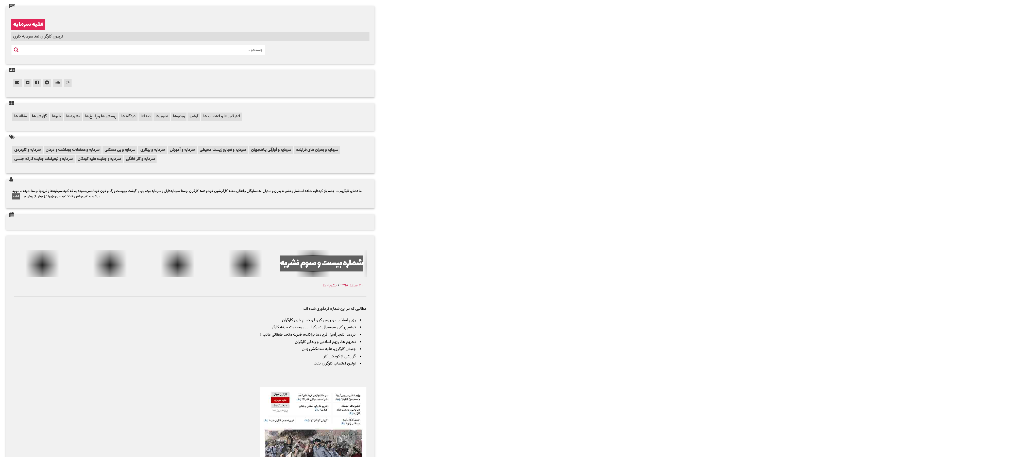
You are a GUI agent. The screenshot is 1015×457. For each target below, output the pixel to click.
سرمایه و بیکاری (152, 150)
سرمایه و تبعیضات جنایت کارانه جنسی (43, 159)
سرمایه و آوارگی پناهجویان (271, 150)
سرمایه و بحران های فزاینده (317, 150)
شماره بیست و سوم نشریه (321, 263)
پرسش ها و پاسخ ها (100, 116)
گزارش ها (39, 116)
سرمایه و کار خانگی (140, 159)
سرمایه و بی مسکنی (120, 150)
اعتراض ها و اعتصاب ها (221, 116)
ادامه (16, 196)
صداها (145, 116)
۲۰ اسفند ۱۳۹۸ (351, 285)
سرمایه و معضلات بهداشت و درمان (72, 150)
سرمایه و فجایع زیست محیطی (223, 150)
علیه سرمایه (28, 24)
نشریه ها (73, 116)
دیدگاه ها (128, 116)
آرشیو (194, 116)
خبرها (56, 116)
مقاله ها (20, 116)
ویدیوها (178, 116)
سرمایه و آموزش (182, 150)
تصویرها (162, 116)
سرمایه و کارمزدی (27, 150)
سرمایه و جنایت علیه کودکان (99, 159)
